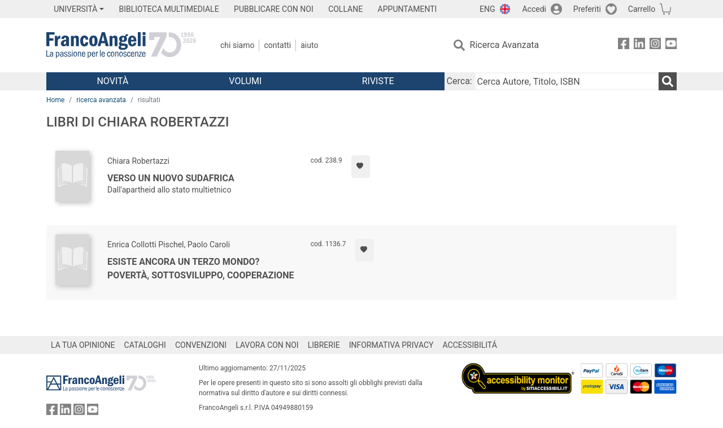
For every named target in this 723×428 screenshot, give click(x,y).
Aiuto (309, 45)
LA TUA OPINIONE (83, 345)
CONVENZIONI (201, 345)
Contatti (277, 45)
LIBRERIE (324, 345)
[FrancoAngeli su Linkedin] (639, 45)
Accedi (534, 9)
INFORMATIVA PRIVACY (391, 345)
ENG (487, 9)
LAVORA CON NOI (267, 345)
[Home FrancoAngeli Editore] (121, 45)
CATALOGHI (145, 345)
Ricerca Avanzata (504, 45)
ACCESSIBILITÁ (470, 345)
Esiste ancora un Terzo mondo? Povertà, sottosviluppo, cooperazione (200, 268)
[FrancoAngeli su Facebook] (623, 45)
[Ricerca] (668, 81)
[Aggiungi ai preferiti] (360, 166)
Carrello (641, 9)
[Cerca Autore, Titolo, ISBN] (566, 81)
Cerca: (459, 81)
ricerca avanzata (101, 100)
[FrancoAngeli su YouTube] (671, 45)
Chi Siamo (237, 45)
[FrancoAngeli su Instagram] (655, 45)
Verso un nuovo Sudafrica (170, 178)
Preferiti (587, 9)
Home (55, 100)
